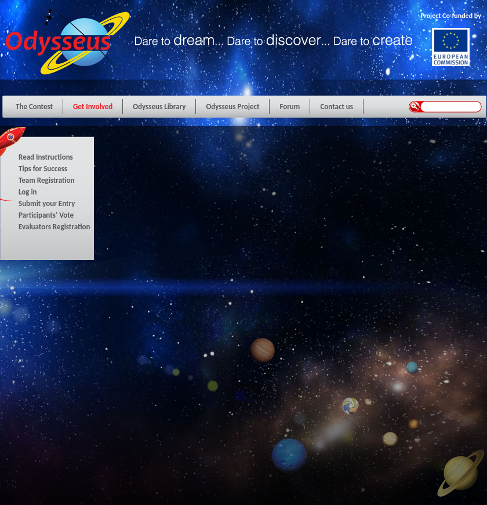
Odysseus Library (159, 106)
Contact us (336, 106)
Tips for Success (43, 168)
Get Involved (92, 106)
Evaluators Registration (54, 226)
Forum (289, 106)
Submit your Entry (47, 203)
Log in (28, 191)
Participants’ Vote (46, 215)
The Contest (34, 106)
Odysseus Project (232, 106)
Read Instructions (46, 157)
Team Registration (47, 180)
